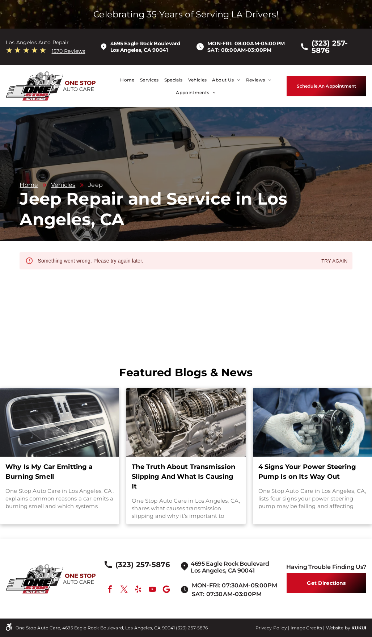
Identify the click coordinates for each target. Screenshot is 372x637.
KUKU (358, 627)
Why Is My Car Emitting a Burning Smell (49, 472)
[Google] (166, 590)
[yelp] (138, 590)
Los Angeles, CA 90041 (139, 50)
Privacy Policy (271, 627)
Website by (338, 627)
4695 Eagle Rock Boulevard (145, 43)
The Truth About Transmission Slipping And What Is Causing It (183, 476)
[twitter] (124, 590)
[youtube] (152, 590)
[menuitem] (124, 80)
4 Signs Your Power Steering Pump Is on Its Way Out (307, 472)
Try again (334, 261)
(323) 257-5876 (192, 627)
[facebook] (110, 590)
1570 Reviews (68, 51)
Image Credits (306, 627)
